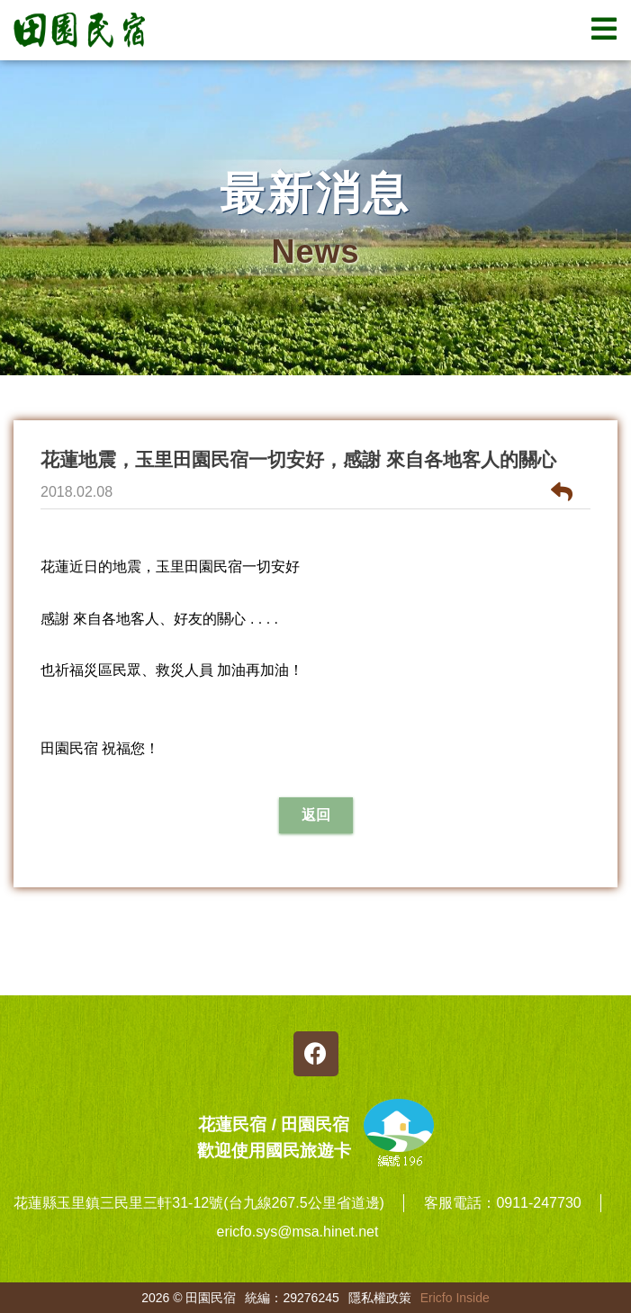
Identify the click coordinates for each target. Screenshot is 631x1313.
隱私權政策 (379, 1297)
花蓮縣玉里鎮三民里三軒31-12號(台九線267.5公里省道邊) (199, 1202)
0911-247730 (538, 1202)
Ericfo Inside (455, 1297)
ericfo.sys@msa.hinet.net (298, 1231)
